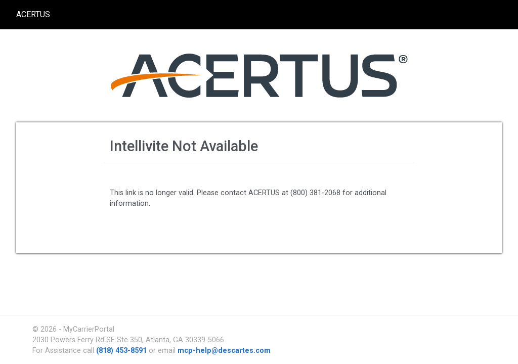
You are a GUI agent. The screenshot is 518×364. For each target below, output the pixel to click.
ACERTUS (33, 14)
